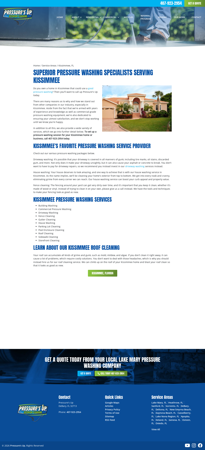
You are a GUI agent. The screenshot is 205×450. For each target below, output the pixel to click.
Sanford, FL (158, 405)
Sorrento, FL (172, 405)
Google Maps (112, 402)
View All (156, 429)
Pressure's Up (17, 445)
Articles (109, 405)
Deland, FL (161, 419)
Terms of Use (112, 412)
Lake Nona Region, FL (167, 416)
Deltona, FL (162, 409)
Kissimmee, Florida (102, 273)
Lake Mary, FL (159, 402)
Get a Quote (194, 3)
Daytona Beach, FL (166, 412)
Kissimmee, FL (66, 65)
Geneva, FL (174, 419)
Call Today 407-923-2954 (106, 373)
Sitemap (109, 416)
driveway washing (134, 166)
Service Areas (49, 65)
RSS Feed (110, 419)
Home (36, 65)
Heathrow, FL (175, 402)
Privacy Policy (112, 409)
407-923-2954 (171, 3)
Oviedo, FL (161, 423)
